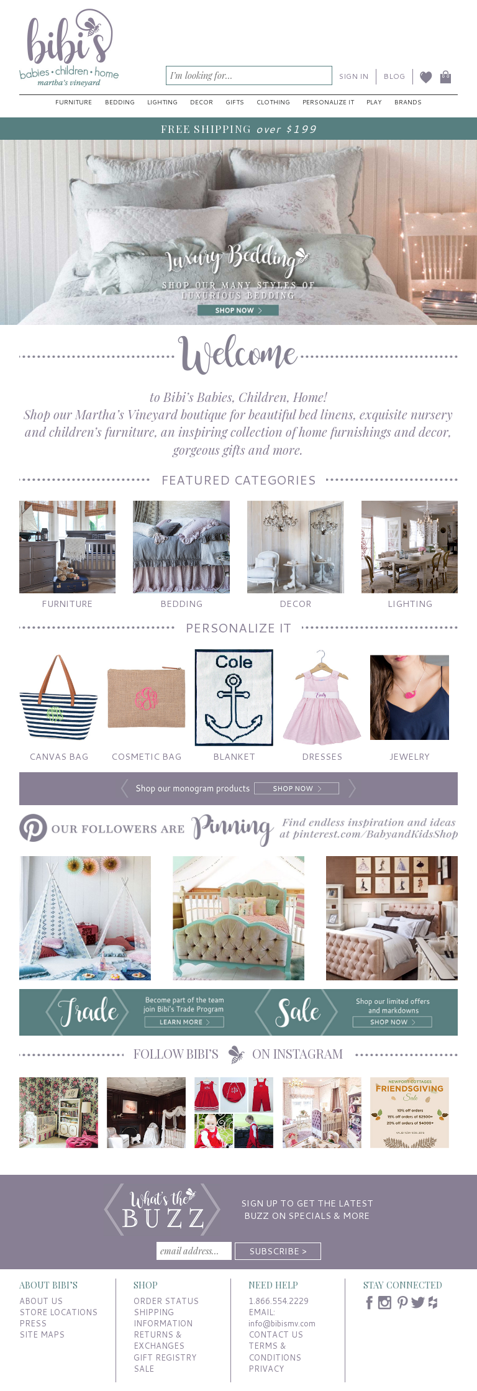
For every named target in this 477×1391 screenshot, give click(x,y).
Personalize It (328, 102)
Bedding (120, 102)
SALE (144, 1368)
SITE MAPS (42, 1334)
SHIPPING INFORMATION (163, 1318)
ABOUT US (41, 1301)
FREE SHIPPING (206, 128)
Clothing (273, 102)
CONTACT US (275, 1334)
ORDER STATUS (166, 1301)
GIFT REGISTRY (165, 1357)
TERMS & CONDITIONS (274, 1351)
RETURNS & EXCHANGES (159, 1340)
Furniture (73, 102)
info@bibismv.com (282, 1323)
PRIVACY (266, 1368)
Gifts (234, 102)
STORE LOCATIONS (58, 1312)
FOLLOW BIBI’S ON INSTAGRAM (238, 1053)
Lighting (162, 102)
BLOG (394, 76)
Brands (408, 102)
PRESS (33, 1323)
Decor (201, 102)
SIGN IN (353, 76)
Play (373, 102)
